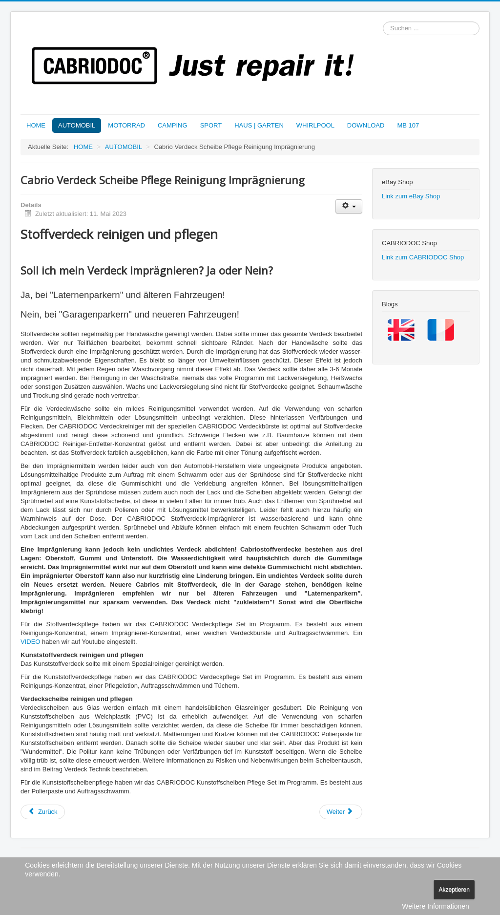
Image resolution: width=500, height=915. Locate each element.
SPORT (211, 125)
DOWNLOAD (366, 125)
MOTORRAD (126, 125)
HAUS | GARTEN (259, 125)
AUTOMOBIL (76, 125)
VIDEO (30, 641)
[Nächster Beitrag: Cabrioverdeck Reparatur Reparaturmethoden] (340, 812)
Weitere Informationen (435, 906)
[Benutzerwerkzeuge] (348, 206)
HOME (35, 125)
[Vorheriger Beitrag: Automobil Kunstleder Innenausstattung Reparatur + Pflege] (43, 812)
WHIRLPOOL (315, 125)
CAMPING (173, 125)
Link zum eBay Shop (411, 196)
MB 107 (408, 125)
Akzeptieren (453, 889)
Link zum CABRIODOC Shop (423, 257)
